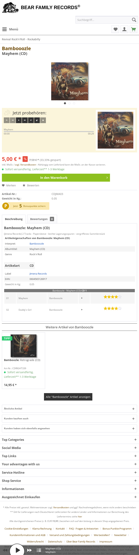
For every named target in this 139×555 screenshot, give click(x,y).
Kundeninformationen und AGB (27, 535)
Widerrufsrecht (35, 541)
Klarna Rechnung (42, 528)
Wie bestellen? (102, 535)
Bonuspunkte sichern (34, 206)
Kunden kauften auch (16, 418)
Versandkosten (61, 507)
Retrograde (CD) (22, 360)
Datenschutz (55, 541)
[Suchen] (134, 20)
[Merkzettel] (115, 29)
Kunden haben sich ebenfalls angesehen (27, 428)
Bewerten (31, 185)
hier (80, 516)
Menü (10, 28)
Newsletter (120, 535)
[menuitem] (10, 29)
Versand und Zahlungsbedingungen (69, 535)
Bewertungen (42, 219)
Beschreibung (14, 219)
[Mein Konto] (124, 29)
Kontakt (60, 528)
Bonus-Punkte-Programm (117, 528)
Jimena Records (38, 273)
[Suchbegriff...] (106, 20)
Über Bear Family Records (80, 541)
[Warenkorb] (133, 29)
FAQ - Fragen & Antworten (83, 528)
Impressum (105, 541)
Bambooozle (16, 48)
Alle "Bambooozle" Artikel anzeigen (68, 397)
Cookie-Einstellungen (16, 528)
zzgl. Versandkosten (25, 164)
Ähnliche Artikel (13, 408)
